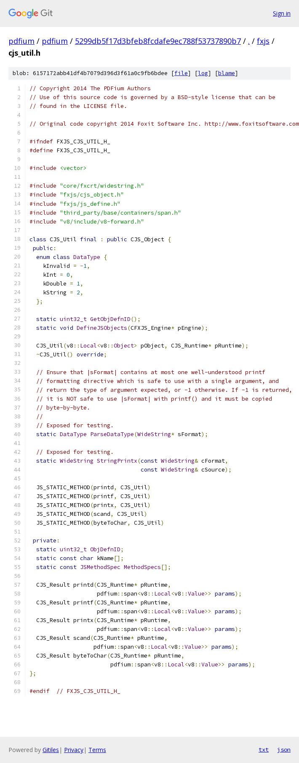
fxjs (263, 41)
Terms (97, 750)
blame (226, 73)
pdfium (21, 41)
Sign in (282, 13)
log (203, 73)
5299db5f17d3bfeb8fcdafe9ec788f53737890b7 (158, 41)
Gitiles (51, 750)
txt (264, 749)
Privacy (73, 750)
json (284, 749)
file (181, 73)
